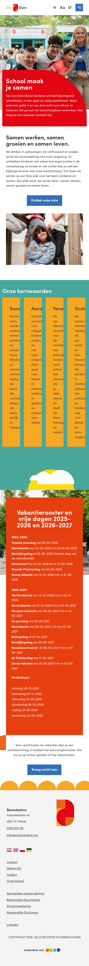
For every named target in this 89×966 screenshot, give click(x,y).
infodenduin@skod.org (22, 835)
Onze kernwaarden (27, 291)
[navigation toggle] (79, 7)
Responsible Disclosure (22, 912)
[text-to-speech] (55, 7)
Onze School (15, 881)
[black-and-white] (70, 7)
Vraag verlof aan (44, 769)
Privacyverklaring (19, 906)
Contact (12, 862)
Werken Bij (14, 868)
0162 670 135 (15, 828)
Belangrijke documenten (23, 900)
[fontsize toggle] (62, 7)
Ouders (12, 875)
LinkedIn (12, 925)
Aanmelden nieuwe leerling (25, 893)
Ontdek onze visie (44, 200)
